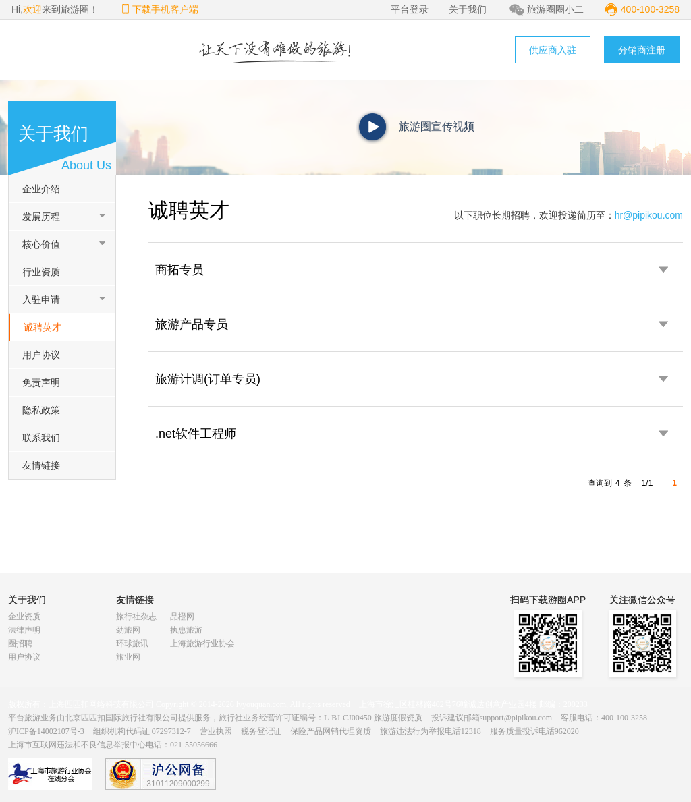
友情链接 (41, 465)
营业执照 (216, 731)
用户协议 (41, 354)
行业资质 (41, 271)
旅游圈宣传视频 (436, 126)
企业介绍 (41, 188)
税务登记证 (261, 731)
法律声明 (24, 630)
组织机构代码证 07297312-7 (142, 731)
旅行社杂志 (136, 616)
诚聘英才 (42, 327)
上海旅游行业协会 (202, 643)
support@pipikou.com (516, 717)
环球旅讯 (132, 643)
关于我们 (468, 9)
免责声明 (41, 382)
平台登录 (410, 9)
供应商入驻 (552, 50)
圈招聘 (20, 643)
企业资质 (24, 616)
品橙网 (182, 616)
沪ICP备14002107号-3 (46, 731)
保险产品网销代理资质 (330, 731)
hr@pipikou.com (649, 215)
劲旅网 (128, 630)
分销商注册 (641, 50)
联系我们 (41, 437)
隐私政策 (41, 410)
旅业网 (128, 657)
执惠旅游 (186, 630)
